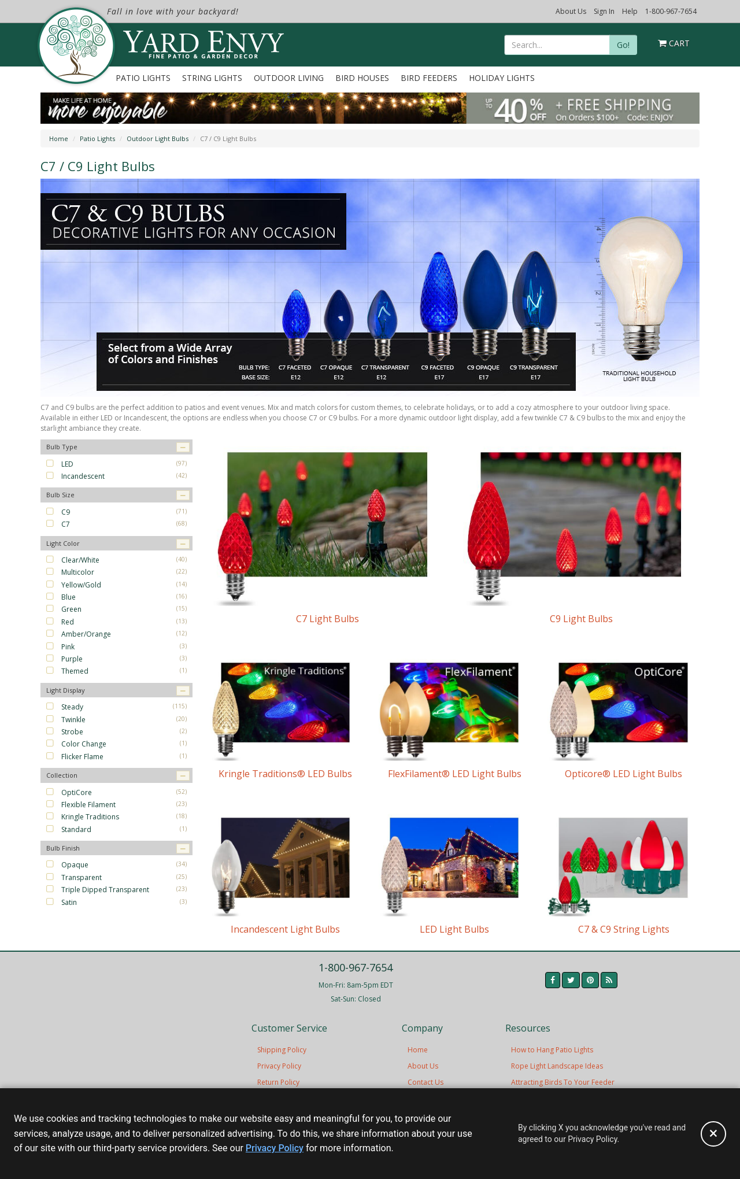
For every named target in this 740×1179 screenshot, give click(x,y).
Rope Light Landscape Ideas (557, 1066)
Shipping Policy (281, 1050)
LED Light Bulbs (454, 929)
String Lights (212, 77)
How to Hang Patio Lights (552, 1050)
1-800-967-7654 (671, 11)
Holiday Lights (502, 77)
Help (630, 11)
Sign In (604, 11)
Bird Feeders (429, 77)
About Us (571, 11)
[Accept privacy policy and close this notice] (713, 1134)
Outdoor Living (289, 77)
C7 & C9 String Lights (623, 929)
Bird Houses (362, 77)
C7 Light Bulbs (327, 618)
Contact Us (425, 1082)
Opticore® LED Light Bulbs (623, 773)
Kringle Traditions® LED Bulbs (285, 773)
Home (58, 138)
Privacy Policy (279, 1066)
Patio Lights (143, 77)
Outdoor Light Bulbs (157, 138)
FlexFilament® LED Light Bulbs (454, 773)
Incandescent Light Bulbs (285, 929)
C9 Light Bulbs (581, 618)
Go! (623, 44)
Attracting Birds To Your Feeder (563, 1082)
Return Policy (278, 1082)
